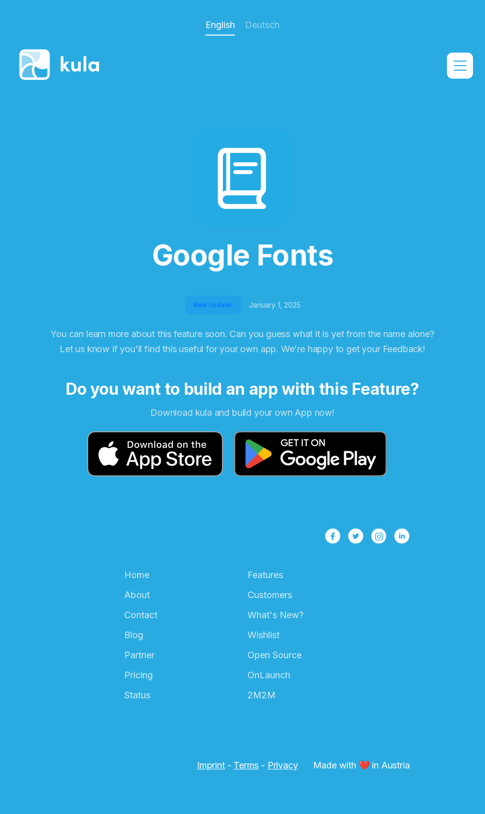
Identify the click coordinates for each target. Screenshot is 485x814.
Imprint (211, 765)
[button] (460, 66)
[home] (62, 66)
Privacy (283, 765)
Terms (246, 765)
